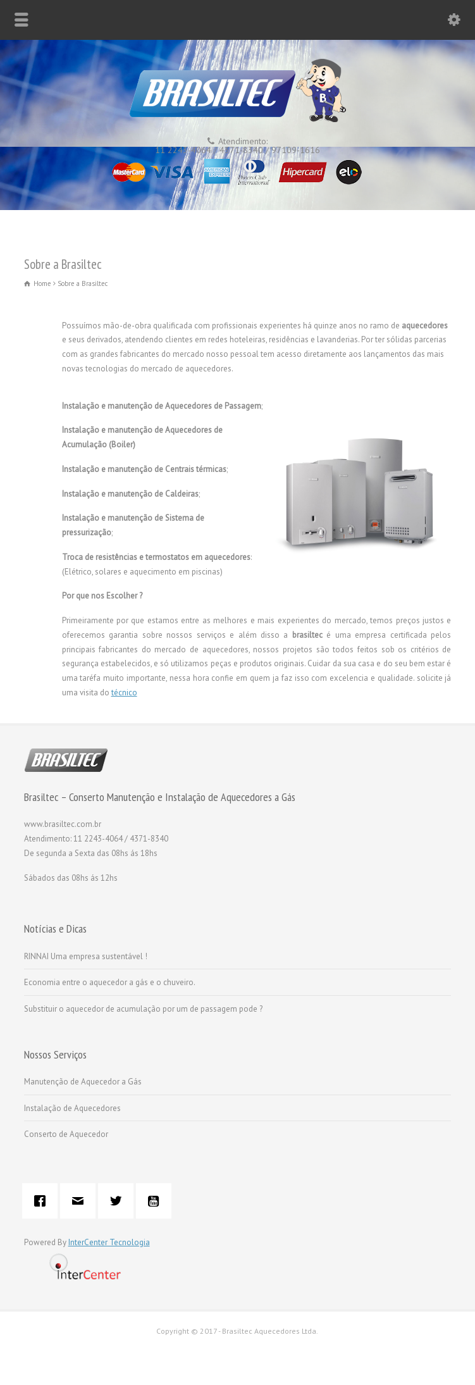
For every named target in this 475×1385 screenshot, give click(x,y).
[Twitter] (119, 1201)
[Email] (81, 1201)
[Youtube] (157, 1201)
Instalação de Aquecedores (72, 1108)
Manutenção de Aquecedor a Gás (83, 1081)
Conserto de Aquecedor (66, 1134)
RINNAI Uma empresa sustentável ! (85, 956)
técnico (124, 692)
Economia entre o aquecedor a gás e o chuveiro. (109, 982)
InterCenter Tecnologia (109, 1242)
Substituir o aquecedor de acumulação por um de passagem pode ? (143, 1008)
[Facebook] (43, 1201)
